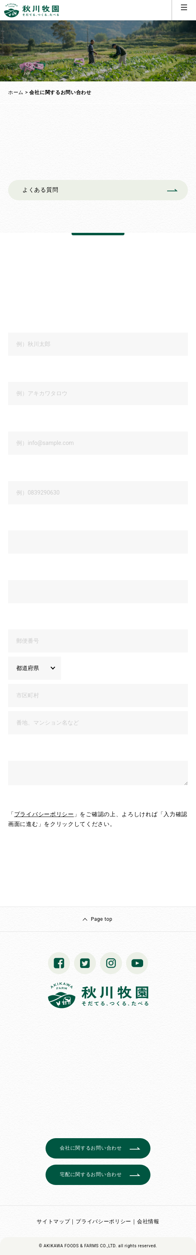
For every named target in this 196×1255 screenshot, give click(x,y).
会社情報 (148, 1221)
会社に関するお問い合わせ (91, 1148)
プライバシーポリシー (44, 814)
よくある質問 (40, 189)
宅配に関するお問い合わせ (91, 1174)
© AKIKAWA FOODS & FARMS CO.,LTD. (78, 1246)
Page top (101, 919)
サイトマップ (53, 1221)
